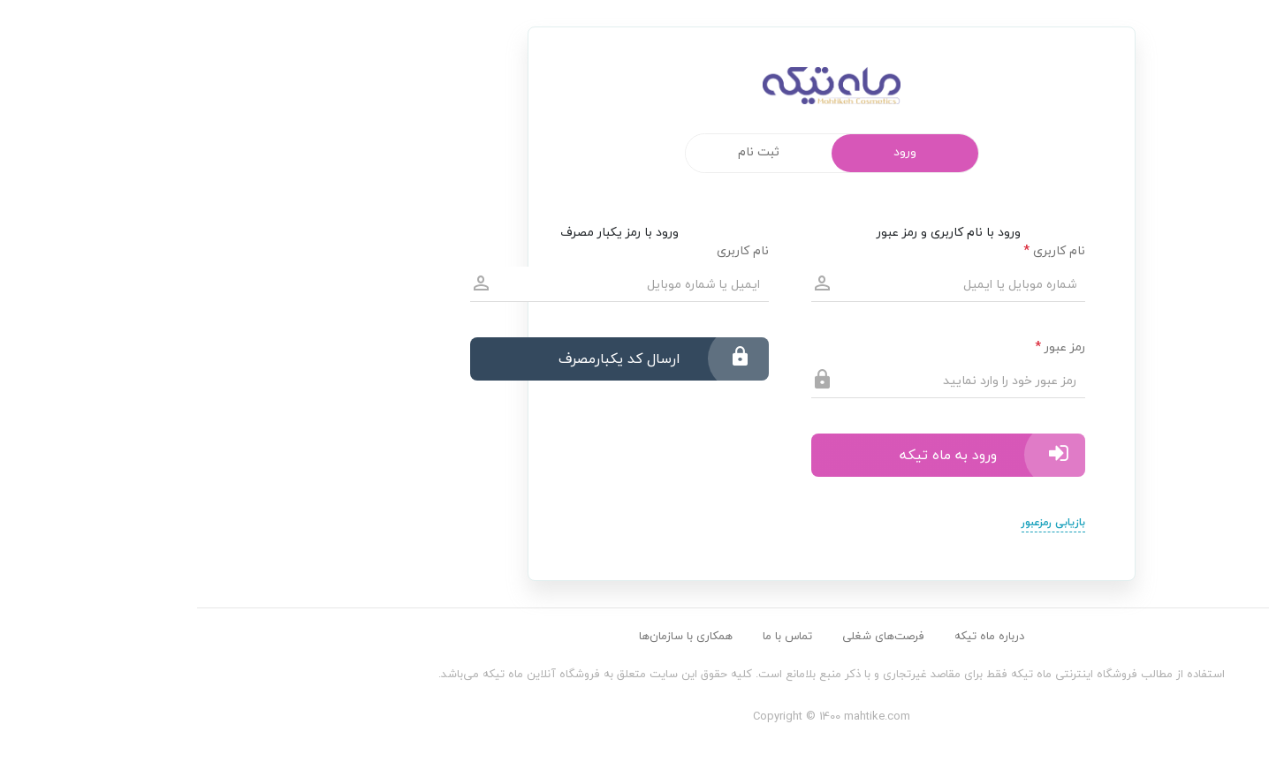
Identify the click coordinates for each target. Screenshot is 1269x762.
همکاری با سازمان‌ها (489, 635)
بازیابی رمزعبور (856, 522)
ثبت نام (561, 151)
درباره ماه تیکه (792, 635)
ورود (707, 151)
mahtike (634, 93)
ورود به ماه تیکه (786, 454)
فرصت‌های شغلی (686, 635)
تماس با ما (590, 635)
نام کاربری (857, 250)
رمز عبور (863, 346)
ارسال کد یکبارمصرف (457, 358)
